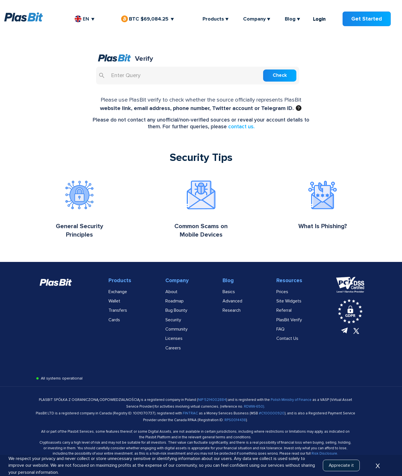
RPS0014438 (235, 421)
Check (287, 76)
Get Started (367, 18)
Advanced (232, 302)
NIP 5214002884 (212, 401)
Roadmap (174, 302)
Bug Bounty (176, 311)
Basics (229, 293)
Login (320, 19)
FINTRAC (190, 415)
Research (232, 311)
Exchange (117, 293)
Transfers (117, 311)
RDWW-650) (254, 408)
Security (173, 321)
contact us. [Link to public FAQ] (241, 128)
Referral (284, 311)
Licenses (174, 340)
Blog (290, 19)
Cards (114, 321)
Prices (282, 293)
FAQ (280, 330)
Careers (173, 349)
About (171, 293)
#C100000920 (272, 415)
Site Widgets (288, 302)
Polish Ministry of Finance (291, 401)
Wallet (114, 302)
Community (176, 330)
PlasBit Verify (289, 321)
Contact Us (287, 340)
